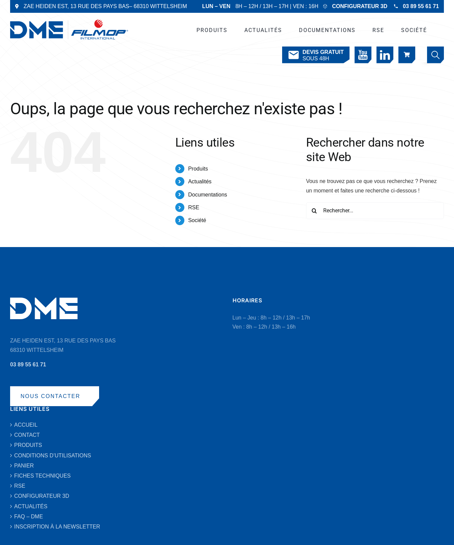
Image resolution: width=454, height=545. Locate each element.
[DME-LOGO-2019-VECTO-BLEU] (69, 22)
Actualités (199, 181)
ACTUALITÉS (31, 506)
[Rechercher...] (375, 210)
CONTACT (27, 435)
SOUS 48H (315, 55)
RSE (193, 207)
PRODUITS (28, 445)
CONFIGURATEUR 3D (359, 6)
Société (197, 220)
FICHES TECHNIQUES (42, 476)
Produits (198, 169)
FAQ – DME (28, 516)
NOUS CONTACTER (50, 396)
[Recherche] (314, 210)
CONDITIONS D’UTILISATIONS (52, 455)
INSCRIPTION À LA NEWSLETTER (57, 526)
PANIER (24, 465)
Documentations (207, 195)
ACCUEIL (25, 425)
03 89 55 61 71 (421, 6)
